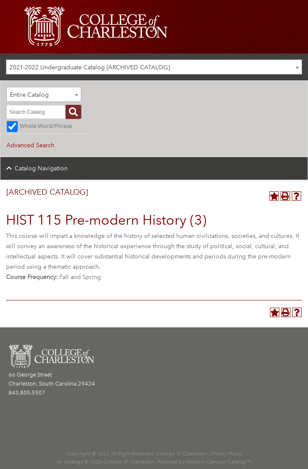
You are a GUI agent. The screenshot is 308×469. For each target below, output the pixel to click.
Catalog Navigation (41, 168)
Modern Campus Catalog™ (218, 462)
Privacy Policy (226, 454)
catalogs (73, 462)
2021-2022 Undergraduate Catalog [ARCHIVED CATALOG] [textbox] (89, 67)
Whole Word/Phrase (46, 126)
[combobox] (154, 66)
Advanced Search (30, 145)
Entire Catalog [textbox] (29, 94)
